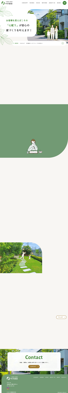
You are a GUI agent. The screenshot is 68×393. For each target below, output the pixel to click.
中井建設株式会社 (13, 392)
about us (52, 2)
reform (44, 2)
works (32, 2)
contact (33, 366)
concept (25, 2)
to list (60, 317)
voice (38, 2)
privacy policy (62, 392)
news (59, 2)
